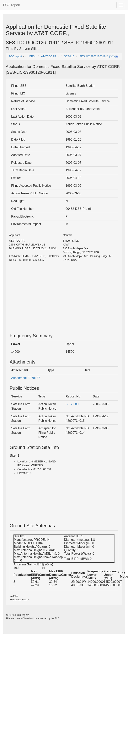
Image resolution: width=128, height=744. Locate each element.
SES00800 (73, 404)
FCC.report (11, 5)
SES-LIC (69, 56)
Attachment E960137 (25, 378)
